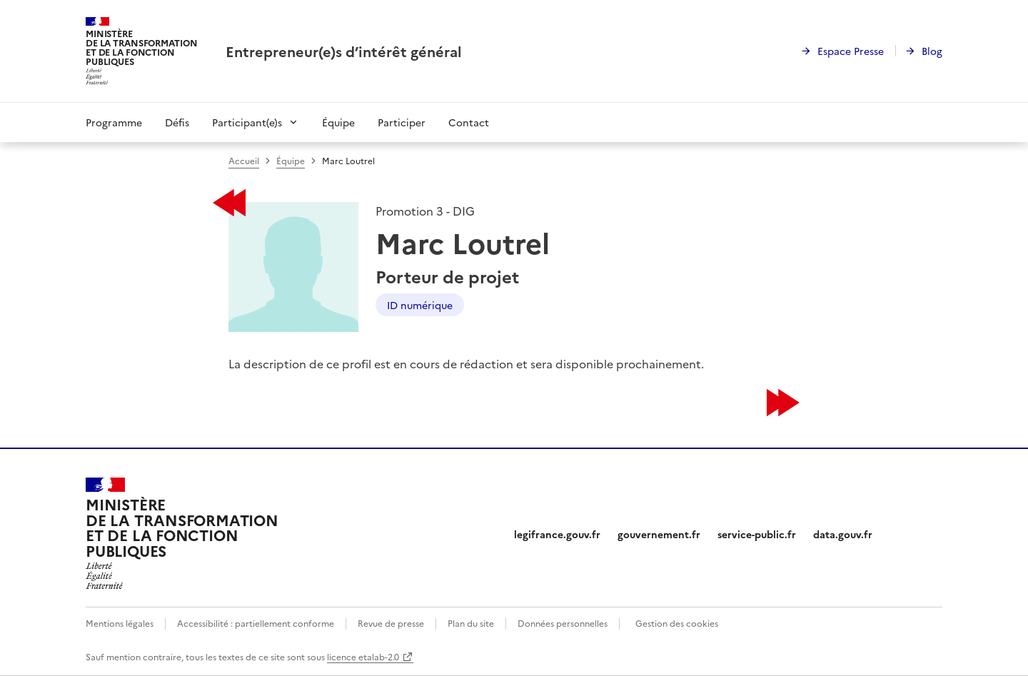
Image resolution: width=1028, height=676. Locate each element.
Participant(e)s (247, 122)
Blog (932, 51)
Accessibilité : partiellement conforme (255, 623)
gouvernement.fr (659, 534)
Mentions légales (119, 623)
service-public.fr (756, 534)
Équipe (338, 122)
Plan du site (471, 623)
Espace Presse (850, 51)
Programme (114, 122)
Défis (177, 122)
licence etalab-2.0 (363, 656)
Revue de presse (391, 623)
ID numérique (420, 305)
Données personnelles (563, 623)
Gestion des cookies (676, 623)
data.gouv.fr (842, 534)
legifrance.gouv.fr (557, 534)
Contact (468, 122)
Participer (401, 122)
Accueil (243, 160)
